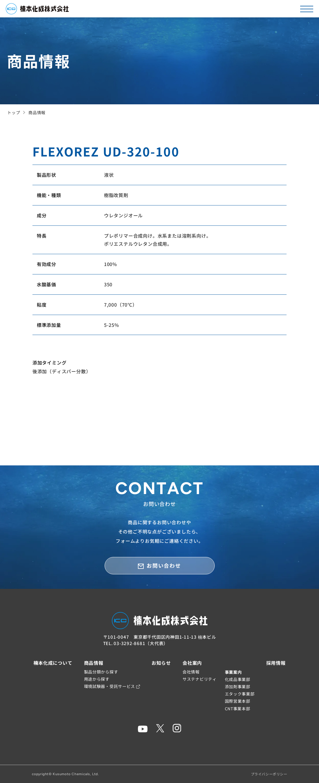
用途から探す (97, 679)
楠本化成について (52, 662)
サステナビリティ (200, 679)
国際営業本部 (237, 701)
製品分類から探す (101, 672)
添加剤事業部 (237, 686)
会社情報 (191, 672)
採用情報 (276, 662)
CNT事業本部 (237, 708)
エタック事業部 (240, 694)
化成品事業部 (237, 679)
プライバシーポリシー (269, 773)
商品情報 (93, 662)
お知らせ (161, 662)
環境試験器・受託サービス (112, 686)
